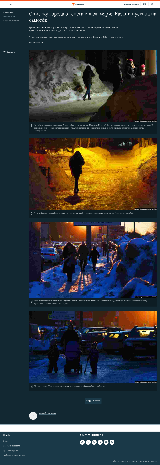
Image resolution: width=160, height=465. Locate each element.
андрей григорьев (11, 20)
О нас (5, 441)
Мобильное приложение (14, 455)
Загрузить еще (93, 400)
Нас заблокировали (11, 446)
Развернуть (36, 42)
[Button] (9, 52)
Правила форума (10, 451)
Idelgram (8, 12)
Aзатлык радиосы (131, 4)
